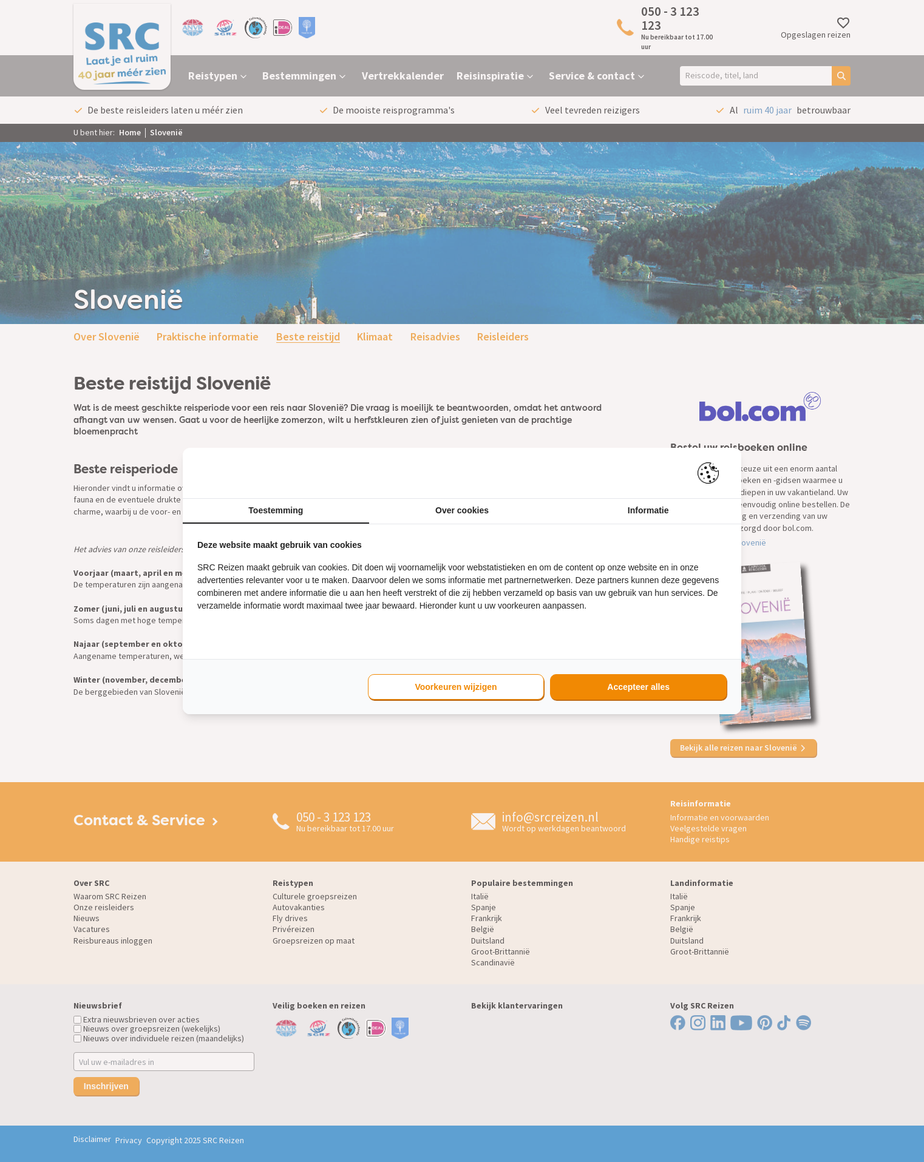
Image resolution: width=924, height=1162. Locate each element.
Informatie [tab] (648, 510)
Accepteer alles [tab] (638, 687)
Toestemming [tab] (275, 510)
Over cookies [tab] (462, 510)
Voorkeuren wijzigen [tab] (456, 687)
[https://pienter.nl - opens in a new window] (712, 473)
